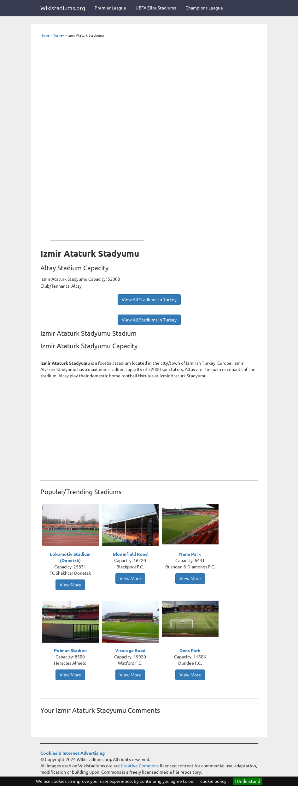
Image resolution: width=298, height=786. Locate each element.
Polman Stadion (70, 650)
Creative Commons (140, 765)
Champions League (204, 7)
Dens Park (190, 650)
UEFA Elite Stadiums (156, 7)
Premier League (110, 7)
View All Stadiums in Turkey (149, 299)
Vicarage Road (130, 650)
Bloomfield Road (130, 554)
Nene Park (190, 554)
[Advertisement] (97, 137)
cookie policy (213, 781)
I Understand (247, 781)
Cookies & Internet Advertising (72, 753)
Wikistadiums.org (62, 8)
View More (70, 584)
